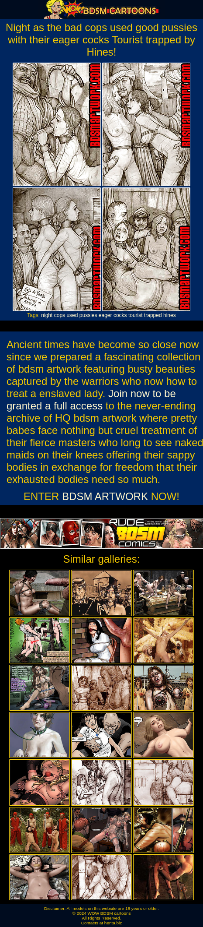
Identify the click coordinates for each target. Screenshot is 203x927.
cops (59, 315)
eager (105, 315)
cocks (120, 315)
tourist (135, 315)
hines (169, 315)
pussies (88, 315)
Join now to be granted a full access (91, 400)
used (72, 315)
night (46, 315)
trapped (153, 315)
